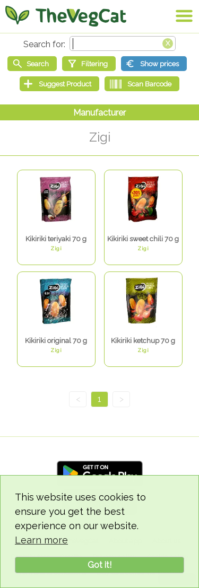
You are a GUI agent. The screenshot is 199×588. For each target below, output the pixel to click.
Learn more (41, 540)
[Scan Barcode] (142, 83)
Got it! (99, 565)
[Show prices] (154, 63)
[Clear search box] (167, 42)
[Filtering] (89, 63)
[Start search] (32, 63)
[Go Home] (65, 16)
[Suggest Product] (59, 83)
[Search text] (123, 43)
